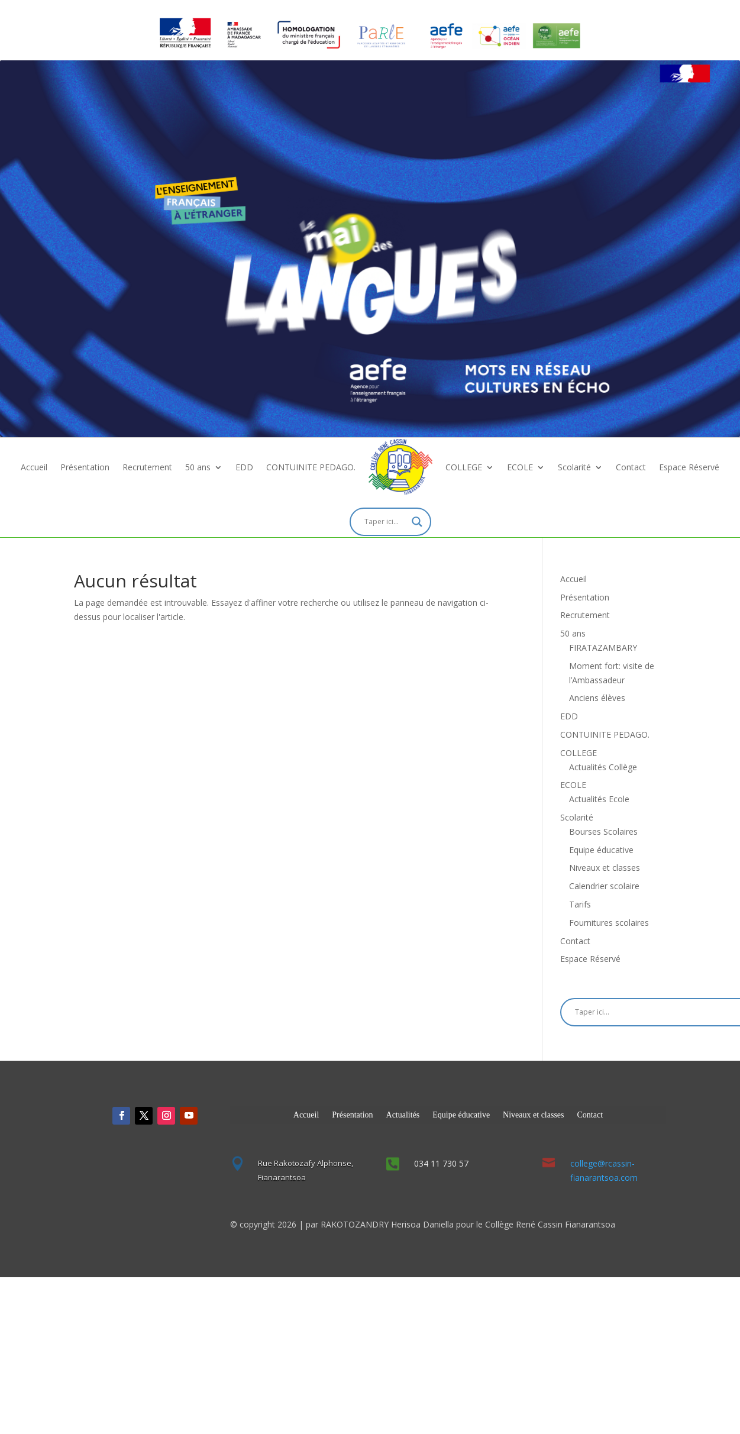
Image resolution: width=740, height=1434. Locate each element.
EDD (244, 467)
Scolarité (574, 467)
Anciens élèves (597, 697)
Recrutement (147, 467)
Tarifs (580, 904)
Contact (631, 467)
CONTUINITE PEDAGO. (311, 467)
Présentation (84, 467)
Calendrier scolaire (604, 886)
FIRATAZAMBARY (603, 647)
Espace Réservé (689, 467)
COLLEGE (463, 467)
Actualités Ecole (599, 799)
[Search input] (385, 521)
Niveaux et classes (604, 867)
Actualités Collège (603, 767)
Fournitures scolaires (609, 922)
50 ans (198, 467)
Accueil (34, 467)
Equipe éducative (601, 849)
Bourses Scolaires (603, 831)
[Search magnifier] (417, 521)
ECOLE (520, 467)
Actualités (403, 1114)
